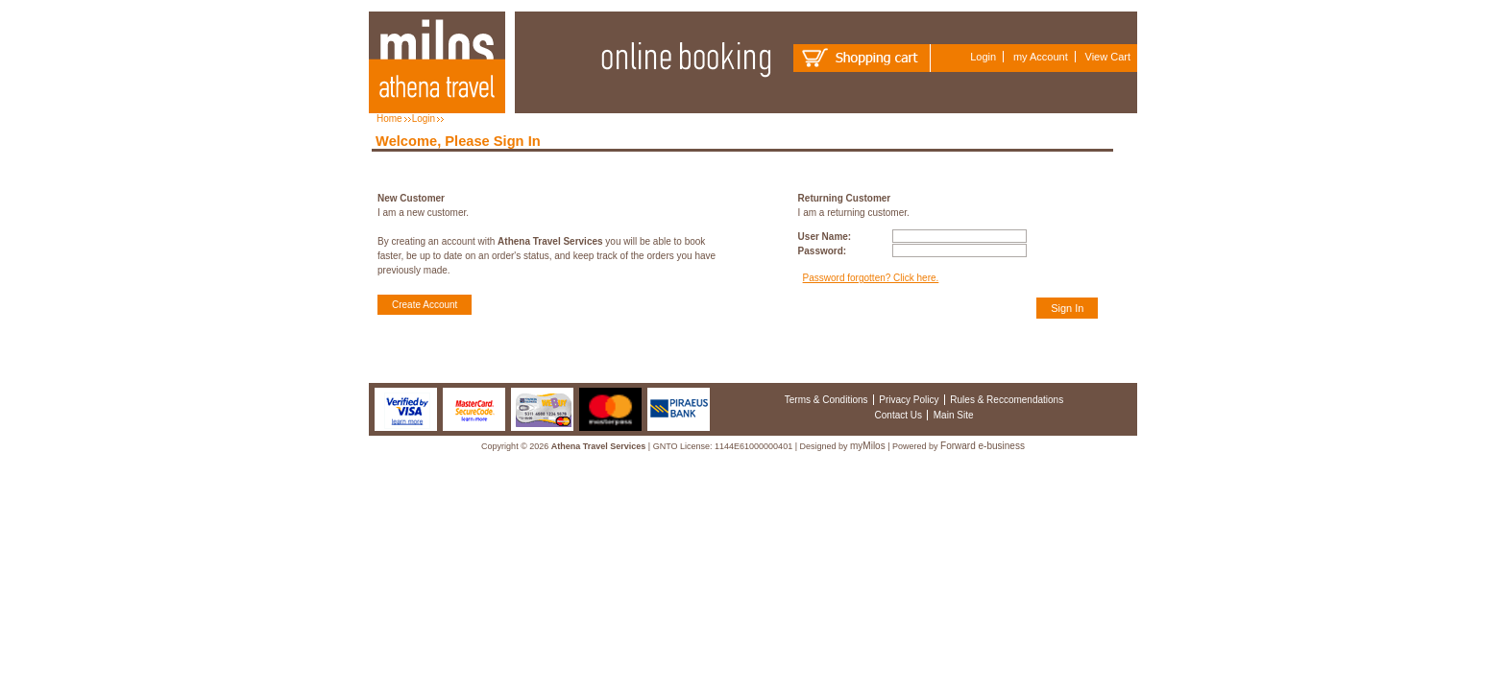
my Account (1040, 56)
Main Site (954, 415)
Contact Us (898, 415)
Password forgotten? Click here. (871, 278)
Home (389, 118)
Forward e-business (982, 446)
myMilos (868, 446)
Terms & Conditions (826, 399)
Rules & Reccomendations (1006, 399)
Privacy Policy (908, 399)
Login (983, 56)
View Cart (1107, 56)
